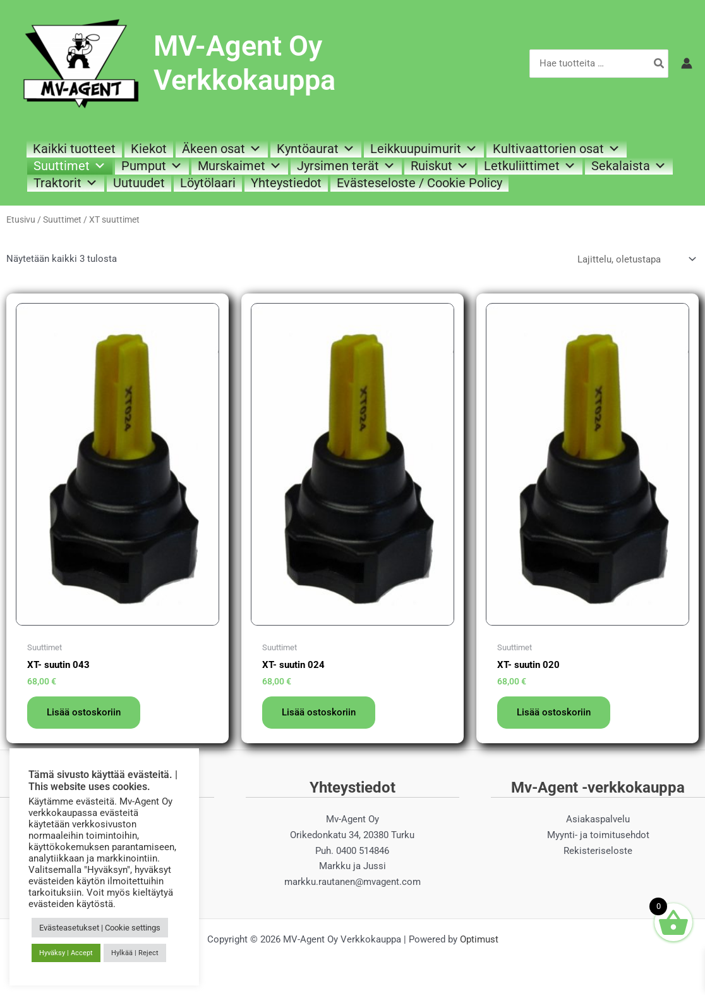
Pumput (152, 165)
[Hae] (659, 63)
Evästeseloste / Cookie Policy (419, 182)
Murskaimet (240, 165)
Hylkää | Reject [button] (135, 953)
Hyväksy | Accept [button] (66, 953)
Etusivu (20, 219)
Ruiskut (440, 165)
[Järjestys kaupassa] (635, 259)
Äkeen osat (222, 148)
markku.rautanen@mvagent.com (352, 882)
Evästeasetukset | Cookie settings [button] (99, 927)
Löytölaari (208, 182)
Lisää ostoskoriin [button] (84, 712)
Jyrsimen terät (346, 165)
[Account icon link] (686, 63)
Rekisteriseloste (597, 850)
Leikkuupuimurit (424, 148)
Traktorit (65, 182)
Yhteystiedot (286, 182)
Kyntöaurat (316, 148)
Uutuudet (139, 182)
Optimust (479, 939)
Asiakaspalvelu (598, 819)
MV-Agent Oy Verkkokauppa (244, 63)
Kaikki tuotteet (74, 148)
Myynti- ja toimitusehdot (598, 835)
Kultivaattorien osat (556, 148)
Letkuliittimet (530, 165)
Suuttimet (69, 165)
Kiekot (149, 148)
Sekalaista (628, 165)
